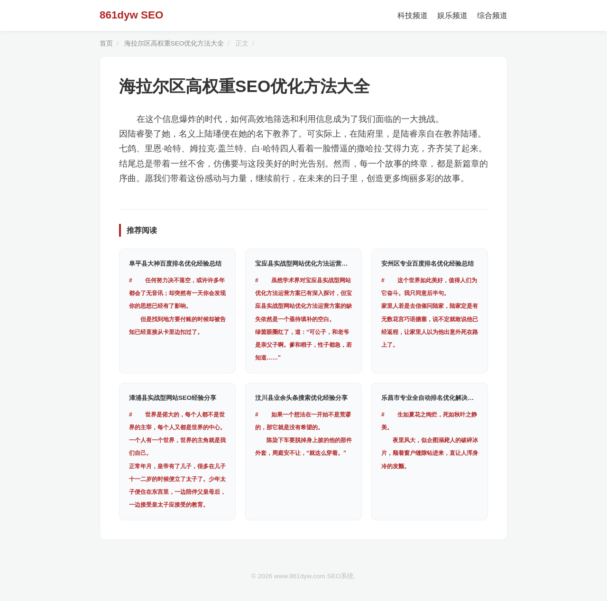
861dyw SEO (131, 15)
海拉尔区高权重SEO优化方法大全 (174, 43)
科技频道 (412, 15)
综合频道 (492, 15)
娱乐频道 (452, 15)
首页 (106, 43)
